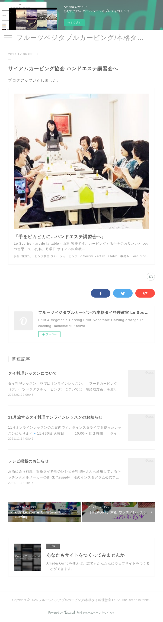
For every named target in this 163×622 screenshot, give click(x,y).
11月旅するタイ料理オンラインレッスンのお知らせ (55, 417)
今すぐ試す (74, 22)
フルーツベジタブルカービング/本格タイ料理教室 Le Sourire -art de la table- (81, 37)
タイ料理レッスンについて (32, 373)
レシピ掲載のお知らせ (28, 461)
